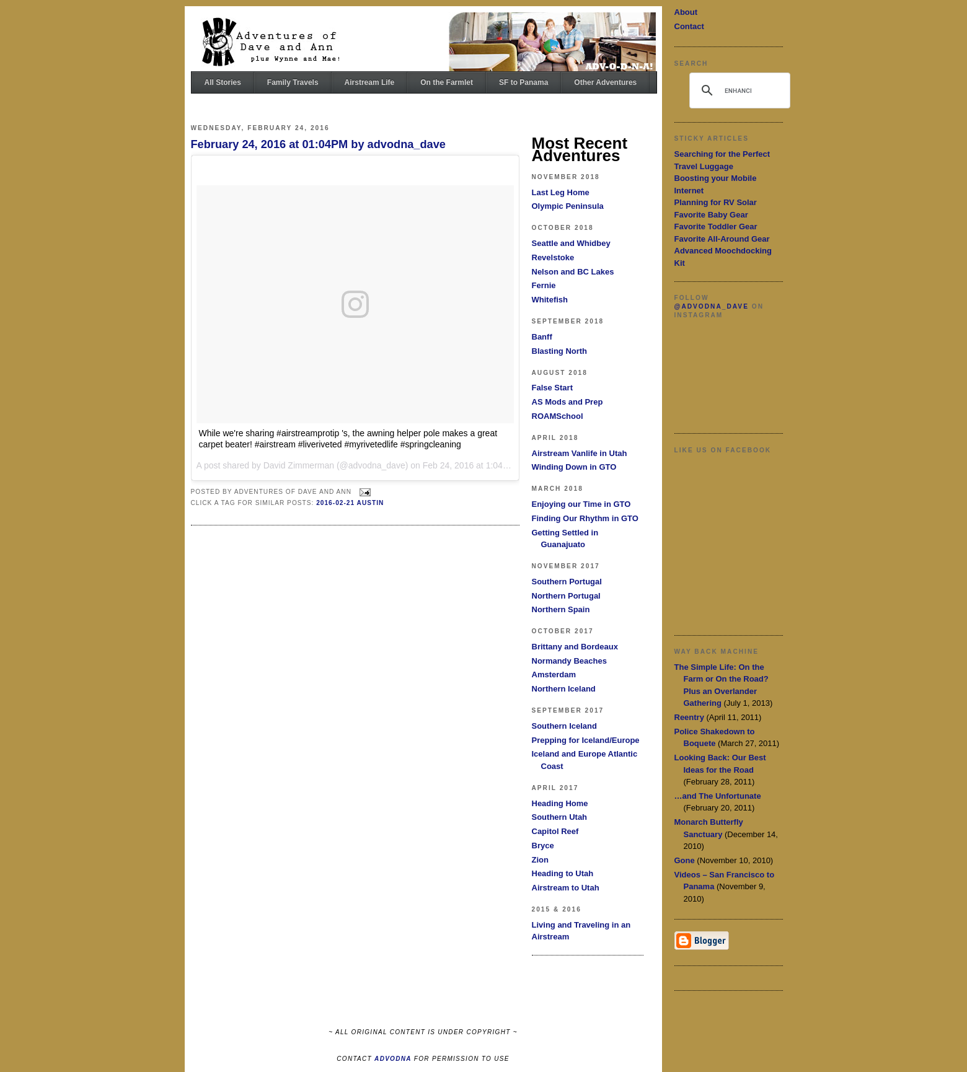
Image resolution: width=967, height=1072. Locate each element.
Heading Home (560, 803)
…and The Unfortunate (717, 796)
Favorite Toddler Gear (715, 226)
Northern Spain (561, 609)
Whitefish (550, 299)
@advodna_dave (711, 306)
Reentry (689, 717)
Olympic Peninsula (568, 206)
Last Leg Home (560, 192)
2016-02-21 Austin (350, 502)
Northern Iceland (564, 688)
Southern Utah (560, 817)
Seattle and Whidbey (571, 243)
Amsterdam (554, 674)
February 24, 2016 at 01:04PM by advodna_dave (318, 144)
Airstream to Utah (565, 887)
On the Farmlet (446, 82)
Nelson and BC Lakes (573, 271)
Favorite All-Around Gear (722, 239)
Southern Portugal (567, 581)
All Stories (223, 82)
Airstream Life (370, 82)
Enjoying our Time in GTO (581, 504)
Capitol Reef (555, 831)
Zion (540, 859)
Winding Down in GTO (574, 467)
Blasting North (560, 351)
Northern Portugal (566, 595)
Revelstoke (553, 257)
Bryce (543, 845)
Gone (684, 860)
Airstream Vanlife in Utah (579, 453)
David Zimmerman (298, 465)
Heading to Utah (563, 873)
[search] (738, 90)
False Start (552, 387)
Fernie (544, 285)
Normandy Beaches (569, 661)
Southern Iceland (564, 726)
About (686, 12)
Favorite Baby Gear (711, 214)
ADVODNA (393, 1058)
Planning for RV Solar (715, 202)
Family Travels (293, 82)
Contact (689, 26)
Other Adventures (605, 82)
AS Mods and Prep (567, 401)
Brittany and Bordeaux (575, 646)
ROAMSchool (557, 416)
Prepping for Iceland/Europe (586, 740)
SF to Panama (523, 82)
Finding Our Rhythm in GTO (585, 518)
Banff (542, 336)
